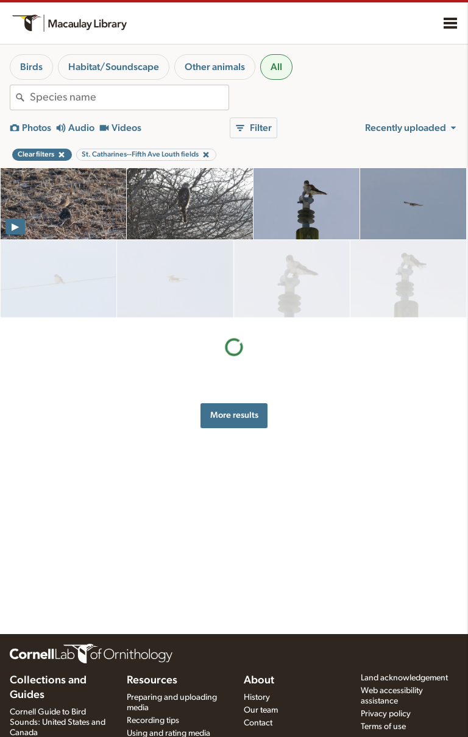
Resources (152, 680)
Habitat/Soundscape (113, 67)
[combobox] (129, 97)
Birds (31, 67)
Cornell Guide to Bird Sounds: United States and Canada (57, 722)
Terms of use (383, 726)
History (257, 697)
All (276, 67)
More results (234, 336)
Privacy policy (386, 714)
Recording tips (153, 720)
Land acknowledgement (404, 678)
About (259, 680)
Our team (261, 710)
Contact (258, 723)
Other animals (215, 67)
